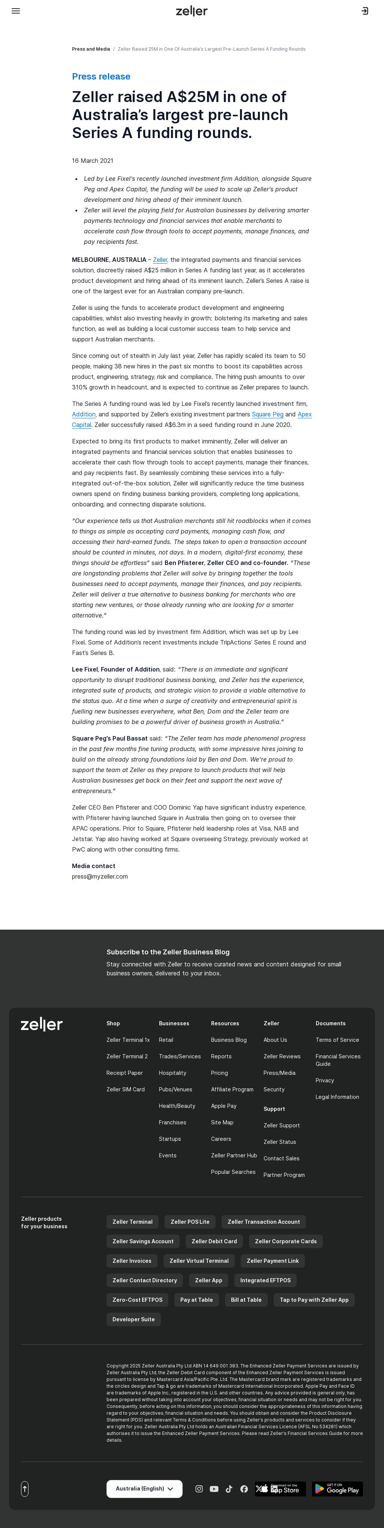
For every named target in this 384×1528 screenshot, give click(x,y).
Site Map (222, 1122)
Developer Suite (133, 1319)
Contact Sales (282, 1158)
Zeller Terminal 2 (127, 1056)
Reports (221, 1056)
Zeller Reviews (282, 1056)
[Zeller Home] (191, 11)
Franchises (172, 1122)
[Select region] (144, 1489)
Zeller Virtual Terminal (199, 1261)
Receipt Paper (124, 1073)
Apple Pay (224, 1106)
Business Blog (229, 1040)
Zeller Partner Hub (234, 1155)
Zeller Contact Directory (144, 1280)
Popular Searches (233, 1172)
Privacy (325, 1080)
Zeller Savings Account (143, 1241)
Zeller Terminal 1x (128, 1040)
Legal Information (337, 1097)
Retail (166, 1040)
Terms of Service (337, 1040)
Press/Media (280, 1073)
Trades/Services (180, 1056)
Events (168, 1155)
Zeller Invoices (132, 1261)
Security (274, 1089)
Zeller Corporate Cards (286, 1241)
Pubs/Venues (175, 1089)
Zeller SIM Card (125, 1089)
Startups (170, 1139)
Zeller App (208, 1280)
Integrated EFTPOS (265, 1280)
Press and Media (91, 49)
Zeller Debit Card (214, 1241)
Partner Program (284, 1175)
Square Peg (268, 414)
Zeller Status (280, 1142)
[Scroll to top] (24, 1489)
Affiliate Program (232, 1089)
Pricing (219, 1073)
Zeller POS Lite (190, 1221)
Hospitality (172, 1073)
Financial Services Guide (338, 1060)
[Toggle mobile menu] (16, 11)
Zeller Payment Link (273, 1261)
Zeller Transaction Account (264, 1221)
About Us (275, 1040)
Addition (84, 414)
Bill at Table (246, 1300)
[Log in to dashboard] (365, 11)
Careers (221, 1139)
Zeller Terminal (132, 1221)
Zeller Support (282, 1125)
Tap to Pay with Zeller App (314, 1300)
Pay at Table (196, 1300)
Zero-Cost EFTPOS (137, 1300)
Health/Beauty (177, 1106)
